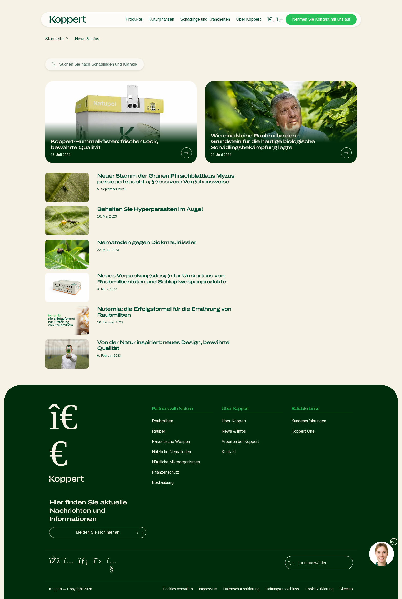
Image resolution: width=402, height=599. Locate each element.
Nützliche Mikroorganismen (176, 462)
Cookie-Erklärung (319, 589)
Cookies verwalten (178, 589)
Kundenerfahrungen (308, 421)
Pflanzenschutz (165, 472)
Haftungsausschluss (282, 589)
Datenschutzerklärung (241, 589)
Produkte (134, 19)
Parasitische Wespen (171, 441)
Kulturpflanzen (161, 19)
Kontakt (229, 452)
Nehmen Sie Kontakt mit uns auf (321, 19)
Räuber (158, 431)
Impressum (208, 589)
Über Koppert (248, 19)
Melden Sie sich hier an (110, 532)
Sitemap (346, 589)
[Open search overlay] (270, 19)
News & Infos (87, 39)
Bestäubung (163, 482)
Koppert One (303, 431)
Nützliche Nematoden (171, 452)
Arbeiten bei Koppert (240, 441)
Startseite (54, 39)
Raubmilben (162, 421)
